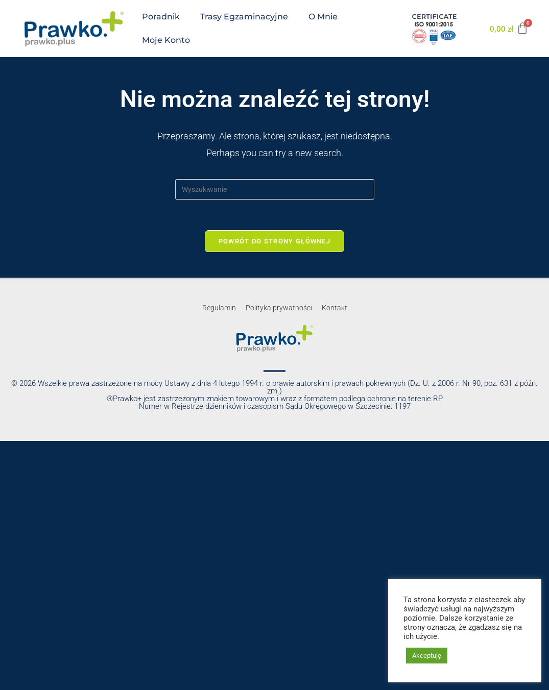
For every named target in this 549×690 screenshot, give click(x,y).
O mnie (323, 16)
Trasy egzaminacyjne (244, 16)
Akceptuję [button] (426, 655)
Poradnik (161, 16)
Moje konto (166, 40)
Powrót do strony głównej (274, 241)
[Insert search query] (274, 189)
